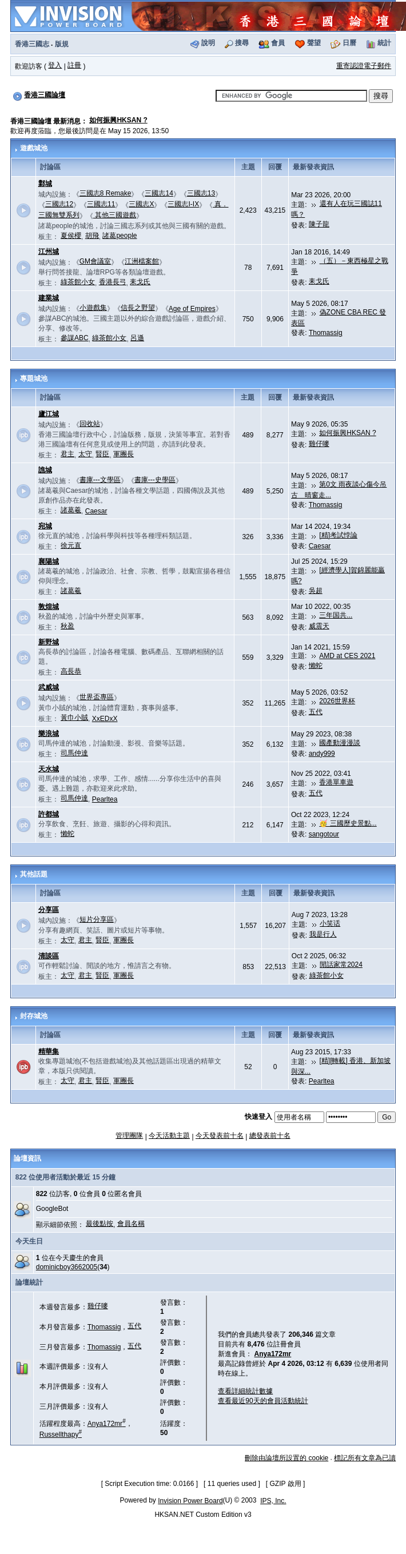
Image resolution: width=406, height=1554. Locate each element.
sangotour (324, 834)
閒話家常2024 (341, 965)
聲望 (314, 43)
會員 (278, 43)
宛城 (45, 526)
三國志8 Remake (105, 193)
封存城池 (33, 1016)
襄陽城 (48, 561)
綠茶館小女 (78, 282)
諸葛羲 (71, 510)
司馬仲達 (74, 753)
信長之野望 (138, 308)
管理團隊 (129, 1135)
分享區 (48, 910)
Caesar (96, 511)
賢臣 (102, 454)
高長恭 (71, 671)
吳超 (316, 591)
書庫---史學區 (155, 480)
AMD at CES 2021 (347, 656)
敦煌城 (48, 607)
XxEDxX (105, 719)
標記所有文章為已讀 (365, 1458)
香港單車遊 (336, 782)
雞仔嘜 (319, 444)
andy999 (322, 754)
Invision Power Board (190, 1501)
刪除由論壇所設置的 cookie (286, 1458)
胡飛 (92, 236)
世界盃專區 (96, 697)
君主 (67, 454)
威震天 (319, 626)
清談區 (48, 956)
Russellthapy (60, 1435)
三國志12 (59, 204)
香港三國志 (32, 44)
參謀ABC (75, 338)
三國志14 (159, 193)
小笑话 (330, 923)
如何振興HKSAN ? (118, 120)
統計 (384, 43)
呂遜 (137, 338)
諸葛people (119, 236)
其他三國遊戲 (114, 215)
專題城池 (33, 378)
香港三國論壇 (44, 95)
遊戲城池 (33, 148)
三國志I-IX (183, 204)
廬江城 (48, 414)
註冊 (74, 65)
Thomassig (326, 333)
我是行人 (323, 934)
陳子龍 (319, 224)
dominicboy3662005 (66, 1267)
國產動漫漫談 (339, 743)
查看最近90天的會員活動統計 (263, 1401)
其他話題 (33, 874)
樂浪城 (48, 734)
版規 (62, 44)
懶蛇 (316, 666)
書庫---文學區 (100, 480)
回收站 (89, 424)
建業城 (48, 298)
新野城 (48, 642)
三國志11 (101, 204)
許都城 (48, 814)
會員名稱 (131, 1224)
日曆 (349, 43)
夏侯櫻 (71, 236)
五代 (316, 712)
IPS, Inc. (273, 1501)
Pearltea (105, 799)
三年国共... (335, 615)
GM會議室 (95, 261)
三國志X (141, 204)
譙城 (45, 470)
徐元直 (71, 545)
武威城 (48, 687)
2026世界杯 (337, 701)
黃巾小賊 (74, 718)
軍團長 (123, 454)
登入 (55, 65)
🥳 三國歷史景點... (347, 823)
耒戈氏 (140, 282)
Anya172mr (106, 1424)
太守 (85, 454)
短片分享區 (96, 919)
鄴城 (45, 184)
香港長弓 (112, 282)
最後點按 (99, 1224)
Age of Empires (192, 309)
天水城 (48, 769)
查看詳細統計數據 (245, 1391)
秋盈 (67, 626)
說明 (208, 43)
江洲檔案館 (142, 261)
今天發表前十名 (220, 1135)
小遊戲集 (93, 308)
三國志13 (201, 193)
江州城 (48, 252)
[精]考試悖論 (338, 535)
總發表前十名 (269, 1135)
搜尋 (242, 43)
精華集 (48, 1051)
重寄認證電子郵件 (363, 66)
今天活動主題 (169, 1135)
